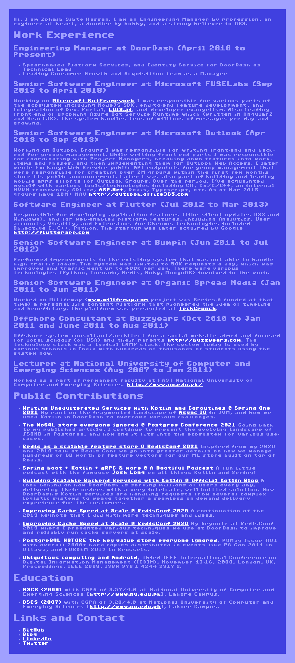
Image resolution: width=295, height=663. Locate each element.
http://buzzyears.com (205, 340)
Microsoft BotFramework (94, 101)
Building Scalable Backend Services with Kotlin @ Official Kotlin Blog (141, 480)
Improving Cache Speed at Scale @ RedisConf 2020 (106, 511)
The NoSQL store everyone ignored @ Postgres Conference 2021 (129, 425)
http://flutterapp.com (52, 232)
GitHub (34, 630)
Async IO (193, 412)
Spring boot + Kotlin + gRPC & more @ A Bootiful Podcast (118, 468)
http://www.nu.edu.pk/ (165, 385)
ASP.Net (111, 190)
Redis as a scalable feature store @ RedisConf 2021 (110, 446)
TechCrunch (197, 309)
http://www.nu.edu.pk (125, 594)
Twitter (36, 643)
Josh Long (128, 472)
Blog (30, 634)
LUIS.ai (120, 110)
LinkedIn (37, 639)
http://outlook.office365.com (139, 194)
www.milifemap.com (118, 300)
